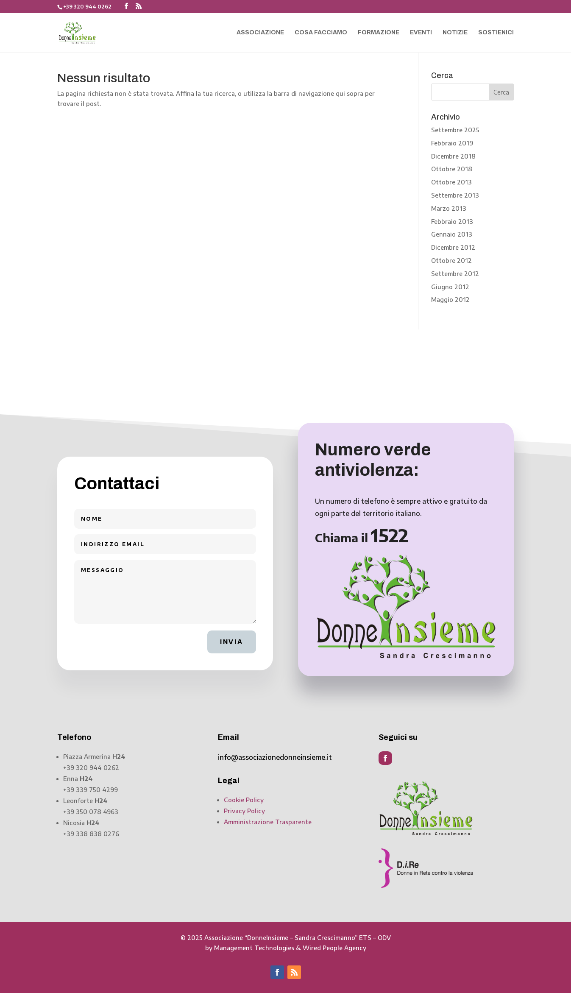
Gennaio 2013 (451, 234)
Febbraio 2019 (452, 143)
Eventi (421, 33)
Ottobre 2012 (451, 260)
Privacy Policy (244, 810)
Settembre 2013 (455, 195)
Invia (231, 641)
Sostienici (496, 33)
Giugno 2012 (450, 286)
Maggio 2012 (450, 299)
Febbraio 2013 (452, 221)
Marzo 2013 (448, 208)
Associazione (260, 33)
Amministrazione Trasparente (268, 822)
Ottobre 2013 (451, 182)
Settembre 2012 (455, 273)
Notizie (455, 33)
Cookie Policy (244, 799)
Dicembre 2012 (453, 247)
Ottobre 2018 (451, 169)
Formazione (378, 33)
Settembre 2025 (455, 130)
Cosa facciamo (321, 33)
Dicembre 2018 (453, 156)
